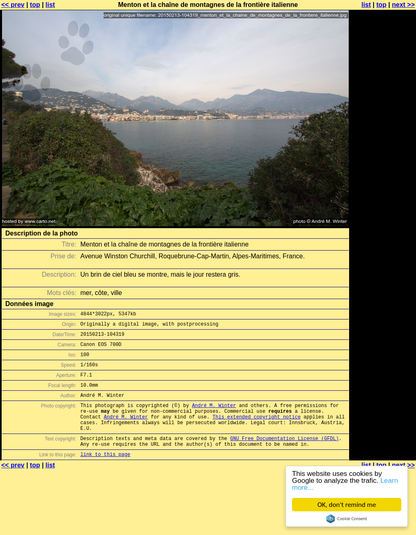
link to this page (105, 474)
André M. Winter (214, 417)
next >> (403, 4)
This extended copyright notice (256, 431)
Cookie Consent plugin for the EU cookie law (346, 518)
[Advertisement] (383, 104)
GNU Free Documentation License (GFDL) (284, 456)
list (50, 4)
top (35, 4)
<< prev (12, 4)
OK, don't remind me (346, 504)
